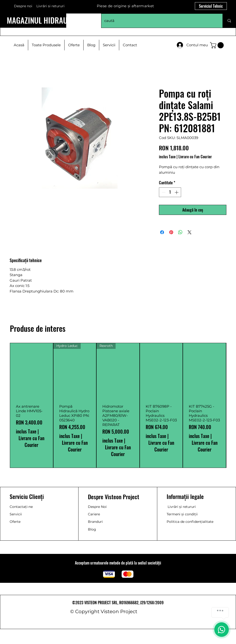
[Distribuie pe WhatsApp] (180, 232)
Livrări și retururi (182, 507)
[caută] (158, 21)
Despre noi (23, 6)
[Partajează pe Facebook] (162, 232)
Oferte (15, 521)
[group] (118, 405)
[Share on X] (189, 232)
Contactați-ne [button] (21, 507)
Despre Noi (97, 507)
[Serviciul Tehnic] (211, 6)
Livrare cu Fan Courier (195, 156)
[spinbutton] (170, 192)
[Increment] (177, 192)
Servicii (16, 514)
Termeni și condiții (182, 514)
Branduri (95, 521)
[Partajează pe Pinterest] (171, 232)
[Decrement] (163, 192)
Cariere (94, 514)
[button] (217, 45)
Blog (92, 529)
